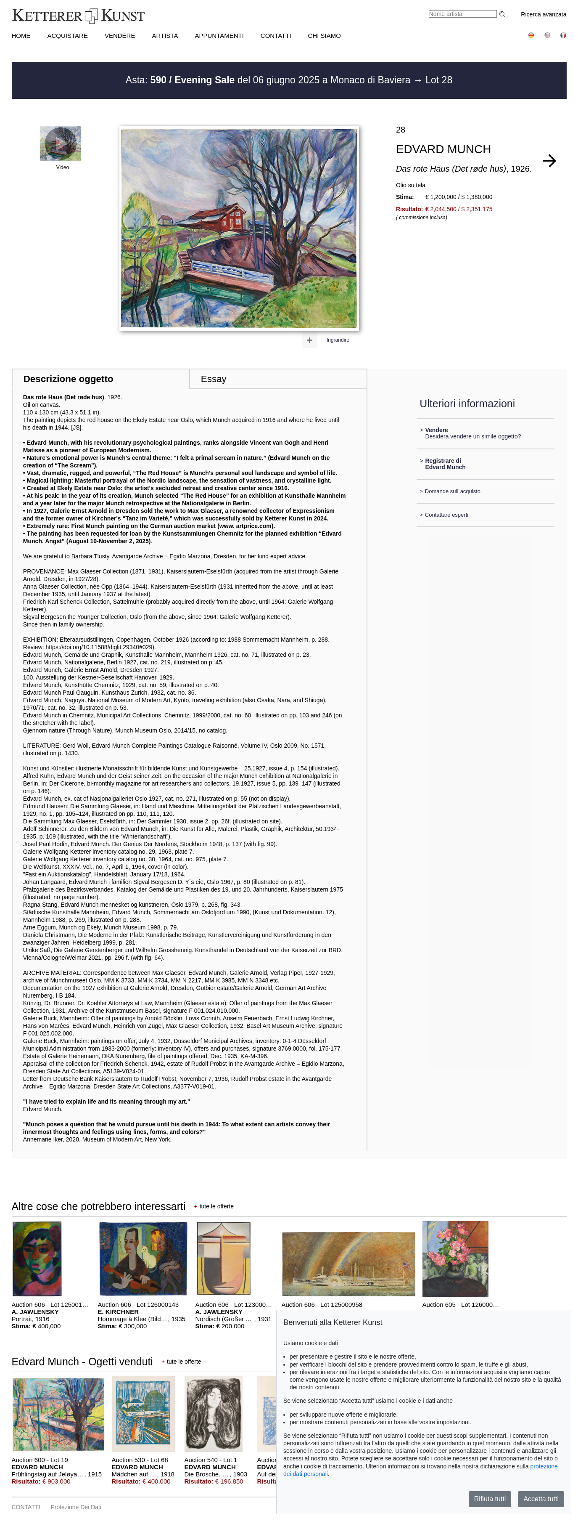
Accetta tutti (541, 1498)
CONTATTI (276, 35)
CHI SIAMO (324, 35)
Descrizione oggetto (68, 379)
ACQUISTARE (68, 35)
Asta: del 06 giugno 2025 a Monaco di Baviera (269, 79)
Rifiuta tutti (490, 1498)
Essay (214, 379)
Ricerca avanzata (543, 14)
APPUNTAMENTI (219, 35)
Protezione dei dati (75, 1507)
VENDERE (120, 35)
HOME (21, 35)
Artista (165, 35)
